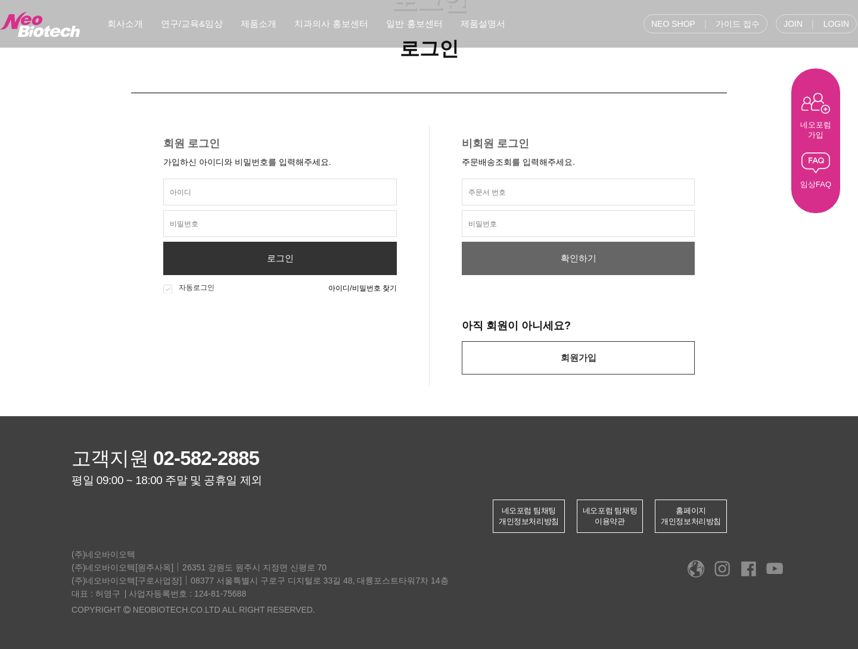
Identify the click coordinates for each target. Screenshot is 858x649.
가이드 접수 (738, 24)
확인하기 (578, 258)
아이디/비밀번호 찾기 (362, 288)
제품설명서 (483, 23)
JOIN (793, 24)
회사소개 (125, 23)
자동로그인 (188, 288)
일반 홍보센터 (414, 23)
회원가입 (578, 357)
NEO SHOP (673, 24)
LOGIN (836, 24)
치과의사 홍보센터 (331, 23)
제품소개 (258, 23)
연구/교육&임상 (192, 23)
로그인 (280, 258)
